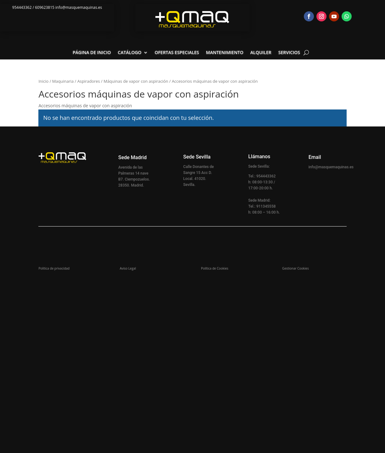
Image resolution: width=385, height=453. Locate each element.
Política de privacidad (54, 268)
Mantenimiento (224, 52)
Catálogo (130, 52)
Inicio (43, 81)
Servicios (289, 52)
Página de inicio (92, 52)
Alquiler (260, 52)
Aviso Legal (128, 268)
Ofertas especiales (177, 52)
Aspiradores (88, 81)
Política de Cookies (214, 268)
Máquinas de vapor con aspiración (135, 81)
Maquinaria (63, 81)
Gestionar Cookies (295, 268)
